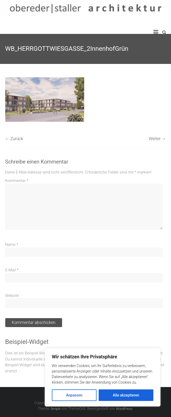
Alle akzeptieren (126, 395)
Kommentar (16, 180)
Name (11, 244)
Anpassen (74, 395)
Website (12, 295)
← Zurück (14, 138)
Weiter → (157, 138)
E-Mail (12, 270)
